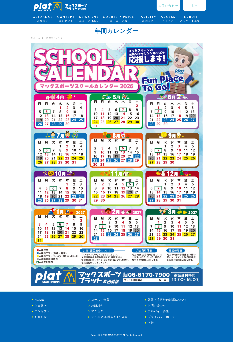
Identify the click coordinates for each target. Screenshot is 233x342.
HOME (39, 299)
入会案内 (41, 305)
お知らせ (41, 316)
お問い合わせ (157, 305)
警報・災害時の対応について (167, 299)
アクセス (97, 311)
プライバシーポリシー (163, 316)
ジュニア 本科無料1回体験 (109, 316)
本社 (151, 322)
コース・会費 (100, 299)
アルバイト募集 (158, 311)
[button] (117, 164)
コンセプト (42, 311)
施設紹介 (97, 305)
